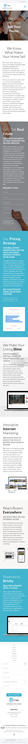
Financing (14, 653)
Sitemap (24, 742)
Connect (14, 660)
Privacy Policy (5, 742)
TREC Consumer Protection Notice (14, 730)
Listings (14, 647)
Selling (14, 651)
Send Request (8, 222)
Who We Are (14, 658)
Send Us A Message (14, 694)
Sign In (22, 1)
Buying (14, 649)
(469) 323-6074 (14, 716)
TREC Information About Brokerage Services (14, 731)
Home (14, 645)
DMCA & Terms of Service (15, 742)
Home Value (14, 656)
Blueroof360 (13, 740)
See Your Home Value (10, 299)
